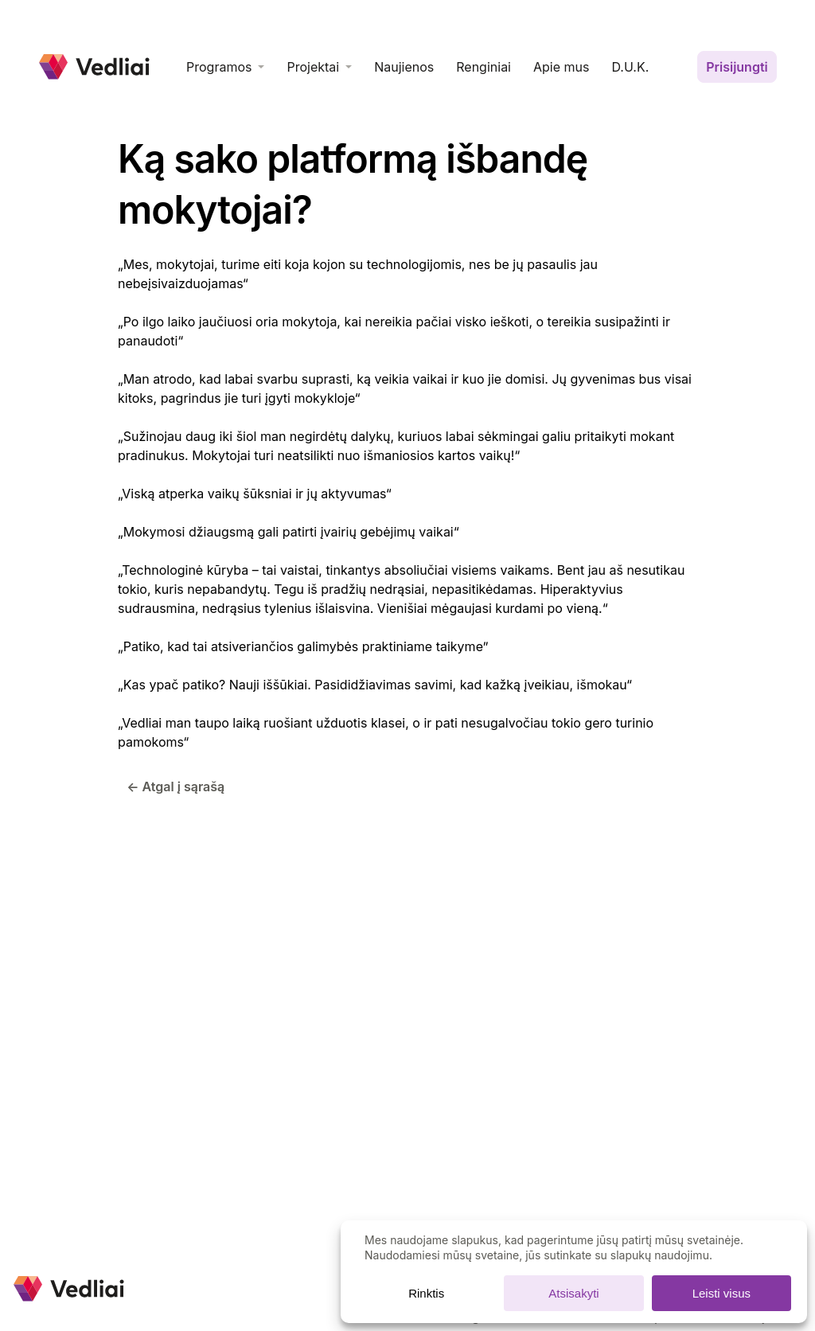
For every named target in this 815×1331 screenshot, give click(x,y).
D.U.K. (630, 67)
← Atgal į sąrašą (175, 786)
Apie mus (561, 67)
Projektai (313, 67)
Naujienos (404, 67)
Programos (219, 67)
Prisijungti (737, 67)
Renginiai (483, 67)
